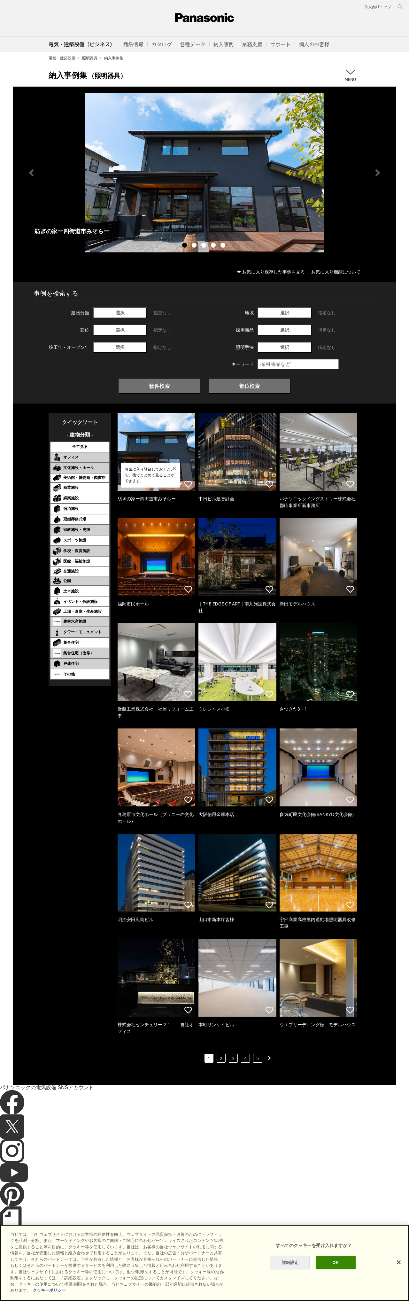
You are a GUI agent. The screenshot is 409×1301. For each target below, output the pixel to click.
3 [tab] (204, 246)
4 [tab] (214, 246)
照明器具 (89, 58)
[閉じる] (399, 1278)
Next (377, 172)
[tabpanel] (204, 172)
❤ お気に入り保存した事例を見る (271, 272)
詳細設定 (290, 1277)
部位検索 (249, 385)
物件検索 (159, 385)
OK (335, 1277)
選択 (120, 313)
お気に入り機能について (335, 272)
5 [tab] (223, 246)
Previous (31, 172)
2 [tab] (195, 246)
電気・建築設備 (62, 58)
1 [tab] (185, 246)
